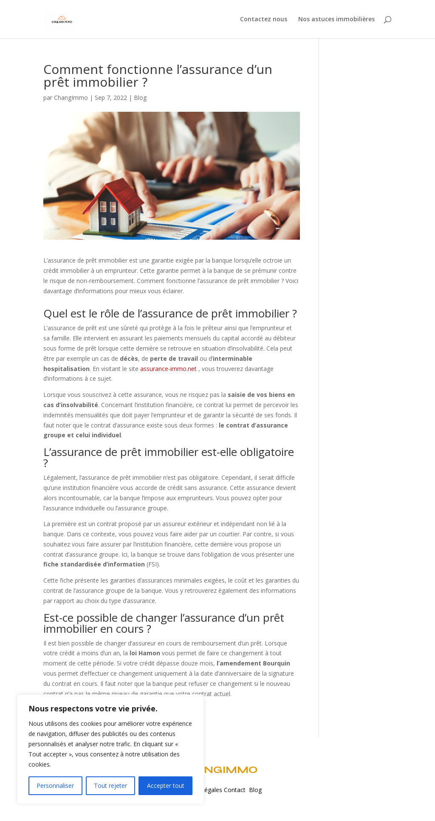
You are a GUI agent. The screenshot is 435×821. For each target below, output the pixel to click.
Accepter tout (165, 785)
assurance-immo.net (168, 369)
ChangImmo (71, 97)
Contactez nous (263, 19)
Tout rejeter (110, 785)
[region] (110, 749)
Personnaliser (55, 785)
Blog (140, 97)
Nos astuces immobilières (336, 19)
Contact (236, 790)
